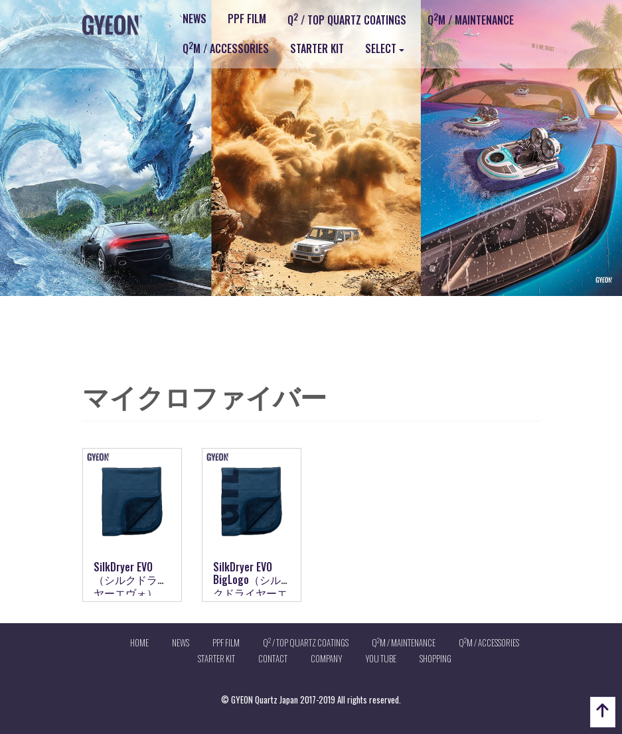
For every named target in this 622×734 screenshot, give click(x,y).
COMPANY (326, 658)
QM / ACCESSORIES (226, 47)
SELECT (380, 49)
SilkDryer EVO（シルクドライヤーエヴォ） (131, 579)
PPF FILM (247, 19)
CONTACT (272, 658)
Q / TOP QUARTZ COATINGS (346, 19)
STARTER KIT (317, 49)
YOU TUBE (380, 658)
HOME (139, 642)
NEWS (194, 19)
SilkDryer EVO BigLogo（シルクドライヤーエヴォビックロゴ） (250, 592)
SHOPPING (435, 658)
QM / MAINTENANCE (471, 19)
